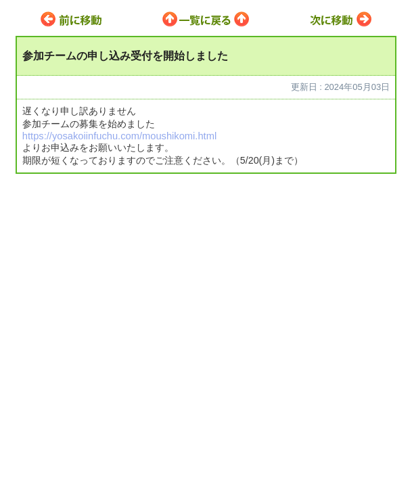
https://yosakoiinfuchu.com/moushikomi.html (119, 136)
